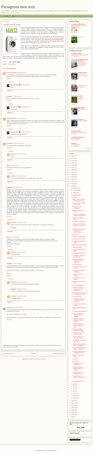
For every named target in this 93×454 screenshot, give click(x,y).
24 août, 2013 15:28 (21, 252)
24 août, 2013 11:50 (14, 165)
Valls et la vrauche (77, 247)
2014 (72, 183)
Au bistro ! (74, 36)
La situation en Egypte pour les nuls (78, 256)
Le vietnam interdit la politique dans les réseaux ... (77, 369)
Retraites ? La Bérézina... (79, 221)
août (74, 197)
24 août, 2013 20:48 (21, 296)
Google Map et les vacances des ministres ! (79, 377)
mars (74, 393)
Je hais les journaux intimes (79, 72)
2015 (72, 181)
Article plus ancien (58, 353)
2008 (72, 410)
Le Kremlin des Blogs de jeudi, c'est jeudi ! (78, 348)
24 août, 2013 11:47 (26, 132)
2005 (72, 417)
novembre (75, 190)
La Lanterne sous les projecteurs (77, 364)
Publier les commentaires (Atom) (37, 359)
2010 (72, 405)
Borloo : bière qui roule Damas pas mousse (78, 200)
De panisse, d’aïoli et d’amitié (78, 132)
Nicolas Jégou (14, 84)
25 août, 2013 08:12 (18, 307)
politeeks (73, 143)
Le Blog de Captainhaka (78, 107)
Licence (13, 16)
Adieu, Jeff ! (81, 37)
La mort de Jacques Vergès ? (77, 274)
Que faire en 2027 (75, 144)
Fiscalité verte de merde (78, 238)
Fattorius (73, 84)
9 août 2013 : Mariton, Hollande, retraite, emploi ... (78, 320)
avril (74, 391)
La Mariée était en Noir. (77, 137)
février (74, 395)
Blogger (54, 450)
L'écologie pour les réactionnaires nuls (78, 373)
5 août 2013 (75, 361)
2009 (72, 407)
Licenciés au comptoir (78, 381)
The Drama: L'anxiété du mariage (79, 54)
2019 (72, 172)
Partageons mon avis (18, 6)
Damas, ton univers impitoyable (77, 207)
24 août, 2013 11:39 (26, 84)
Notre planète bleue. (76, 138)
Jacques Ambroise (11, 72)
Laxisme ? (75, 359)
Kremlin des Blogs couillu (79, 236)
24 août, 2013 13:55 (14, 237)
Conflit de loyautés (82, 120)
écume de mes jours (77, 96)
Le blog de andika (76, 53)
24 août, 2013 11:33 (22, 72)
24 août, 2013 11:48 (19, 143)
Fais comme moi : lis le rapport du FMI (78, 333)
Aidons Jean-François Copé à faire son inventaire (78, 261)
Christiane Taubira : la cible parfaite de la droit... (78, 325)
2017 (72, 177)
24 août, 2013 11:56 (21, 176)
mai (74, 388)
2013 (72, 186)
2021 (72, 167)
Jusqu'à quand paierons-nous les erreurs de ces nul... (79, 225)
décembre (75, 188)
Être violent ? (75, 234)
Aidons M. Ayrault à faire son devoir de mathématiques (78, 230)
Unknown (13, 154)
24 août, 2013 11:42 (22, 118)
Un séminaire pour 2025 (78, 253)
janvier (75, 398)
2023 (72, 163)
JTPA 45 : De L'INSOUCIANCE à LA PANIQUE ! (82, 64)
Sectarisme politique (77, 285)
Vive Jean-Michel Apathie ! (79, 311)
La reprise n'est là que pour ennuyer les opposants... (78, 289)
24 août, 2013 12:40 (17, 187)
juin (74, 386)
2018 (72, 174)
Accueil (33, 353)
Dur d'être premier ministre (79, 245)
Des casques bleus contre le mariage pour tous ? (79, 293)
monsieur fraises (76, 131)
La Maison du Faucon (77, 119)
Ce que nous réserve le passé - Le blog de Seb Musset (80, 60)
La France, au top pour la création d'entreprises (79, 215)
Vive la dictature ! (77, 264)
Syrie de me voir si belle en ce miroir (78, 203)
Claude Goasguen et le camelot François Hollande (78, 315)
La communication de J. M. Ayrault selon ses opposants (78, 300)
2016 (72, 179)
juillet (74, 384)
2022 (72, 165)
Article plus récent (8, 353)
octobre (75, 192)
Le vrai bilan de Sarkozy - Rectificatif (79, 271)
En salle (6, 16)
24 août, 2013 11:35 (17, 96)
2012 (72, 400)
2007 (72, 412)
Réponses (10, 81)
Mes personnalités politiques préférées (78, 329)
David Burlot (10, 143)
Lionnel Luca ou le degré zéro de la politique (78, 344)
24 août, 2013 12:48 (21, 222)
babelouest (10, 307)
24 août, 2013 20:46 (21, 289)
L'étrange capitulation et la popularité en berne (79, 352)
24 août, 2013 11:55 (21, 154)
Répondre (9, 78)
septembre (76, 195)
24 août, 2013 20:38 (21, 281)
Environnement (11, 64)
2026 (72, 156)
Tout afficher (87, 148)
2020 (72, 170)
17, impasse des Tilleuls (78, 24)
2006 (72, 414)
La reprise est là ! (77, 296)
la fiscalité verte (50, 38)
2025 (72, 158)
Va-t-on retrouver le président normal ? (78, 337)
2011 (72, 403)
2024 (72, 160)
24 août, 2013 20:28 (17, 263)
